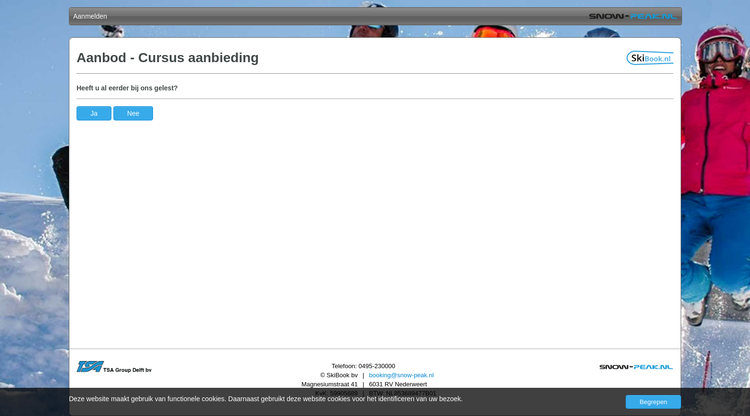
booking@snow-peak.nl (401, 375)
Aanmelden (90, 16)
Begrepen (653, 401)
